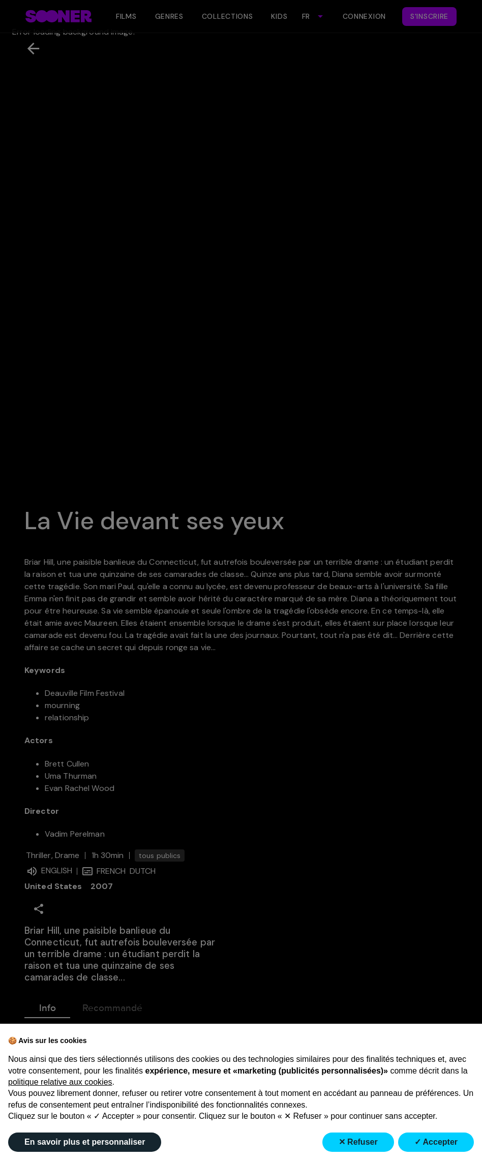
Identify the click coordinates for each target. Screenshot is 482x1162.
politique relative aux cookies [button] (60, 1082)
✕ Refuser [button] (358, 1142)
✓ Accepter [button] (436, 1142)
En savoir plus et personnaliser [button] (84, 1142)
